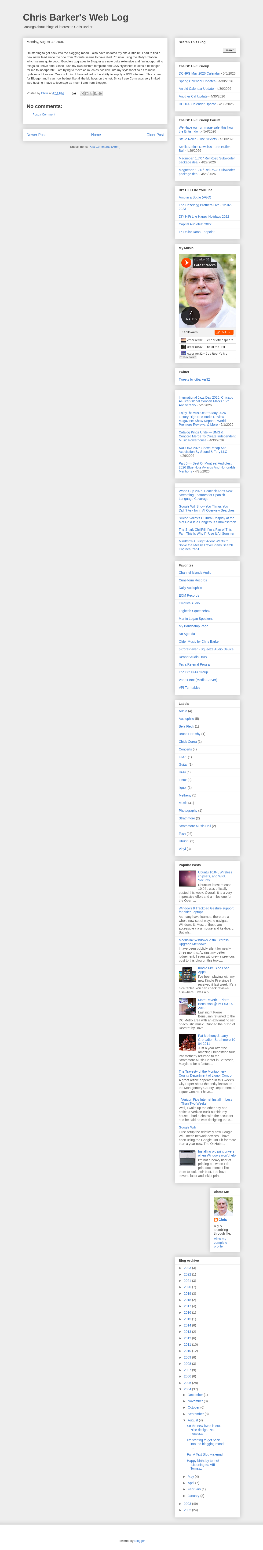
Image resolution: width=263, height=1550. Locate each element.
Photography (188, 810)
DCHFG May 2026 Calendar (199, 73)
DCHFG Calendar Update (197, 104)
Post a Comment (44, 114)
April (191, 1483)
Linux (182, 780)
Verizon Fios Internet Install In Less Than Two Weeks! (206, 1101)
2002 (188, 1510)
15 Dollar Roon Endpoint (197, 232)
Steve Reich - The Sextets (198, 139)
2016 (188, 1312)
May (191, 1476)
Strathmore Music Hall (195, 826)
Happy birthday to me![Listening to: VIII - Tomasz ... (203, 1465)
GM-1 (183, 757)
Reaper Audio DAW (193, 657)
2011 (188, 1344)
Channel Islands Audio (195, 572)
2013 (188, 1332)
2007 (188, 1370)
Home (96, 135)
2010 (188, 1351)
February (195, 1489)
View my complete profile (220, 1242)
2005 (188, 1383)
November (196, 1401)
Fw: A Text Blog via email (205, 1454)
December (196, 1395)
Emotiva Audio (189, 603)
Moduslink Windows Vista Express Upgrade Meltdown (204, 942)
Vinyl (182, 849)
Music (183, 803)
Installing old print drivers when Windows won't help (217, 1153)
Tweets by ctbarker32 (194, 379)
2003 (188, 1504)
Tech (182, 834)
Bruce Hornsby (190, 734)
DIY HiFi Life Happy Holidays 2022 (204, 216)
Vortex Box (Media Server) (198, 680)
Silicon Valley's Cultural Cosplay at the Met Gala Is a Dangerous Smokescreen (207, 520)
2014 (188, 1325)
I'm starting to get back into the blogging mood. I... (206, 1444)
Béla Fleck (186, 726)
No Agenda (187, 634)
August (193, 1420)
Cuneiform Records (193, 580)
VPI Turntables (189, 687)
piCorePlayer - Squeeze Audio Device (206, 649)
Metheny (185, 795)
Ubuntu (184, 841)
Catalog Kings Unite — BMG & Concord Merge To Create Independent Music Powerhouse (207, 436)
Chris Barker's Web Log (75, 17)
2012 (188, 1338)
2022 (188, 1274)
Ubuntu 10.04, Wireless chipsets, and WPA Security (215, 876)
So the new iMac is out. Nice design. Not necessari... (204, 1430)
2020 (188, 1287)
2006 (188, 1376)
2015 (188, 1319)
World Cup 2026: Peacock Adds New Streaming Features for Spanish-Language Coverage (205, 495)
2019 (188, 1293)
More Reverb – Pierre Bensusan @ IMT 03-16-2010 (216, 1004)
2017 (188, 1306)
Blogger (139, 1541)
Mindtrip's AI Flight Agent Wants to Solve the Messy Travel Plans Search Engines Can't (206, 545)
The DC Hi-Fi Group (193, 672)
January (194, 1496)
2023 (188, 1268)
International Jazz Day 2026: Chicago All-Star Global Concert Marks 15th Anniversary (206, 401)
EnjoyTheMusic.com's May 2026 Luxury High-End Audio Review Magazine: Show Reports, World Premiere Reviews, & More (202, 418)
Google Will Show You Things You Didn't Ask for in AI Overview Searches (206, 508)
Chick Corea (188, 741)
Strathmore (187, 818)
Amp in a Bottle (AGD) (195, 197)
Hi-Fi (182, 772)
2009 (188, 1357)
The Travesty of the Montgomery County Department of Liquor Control (205, 1073)
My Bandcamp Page (193, 626)
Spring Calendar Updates (197, 81)
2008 (188, 1364)
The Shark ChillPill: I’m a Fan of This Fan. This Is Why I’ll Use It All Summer (206, 531)
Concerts (185, 749)
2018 (188, 1300)
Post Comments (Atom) (104, 146)
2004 (188, 1389)
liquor (183, 787)
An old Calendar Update (196, 88)
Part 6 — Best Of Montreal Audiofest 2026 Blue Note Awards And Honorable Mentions (207, 467)
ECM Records (189, 595)
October (194, 1407)
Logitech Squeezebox (194, 611)
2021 (188, 1281)
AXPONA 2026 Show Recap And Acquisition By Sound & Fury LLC (203, 450)
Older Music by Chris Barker (199, 641)
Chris (223, 1220)
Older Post (155, 135)
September (196, 1414)
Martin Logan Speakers (196, 618)
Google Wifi (187, 1127)
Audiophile (186, 719)
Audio (183, 711)
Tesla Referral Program (195, 664)
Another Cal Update (193, 96)
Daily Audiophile (190, 588)
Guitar (183, 764)
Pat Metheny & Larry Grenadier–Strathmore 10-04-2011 (217, 1039)
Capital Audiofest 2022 (195, 224)
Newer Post (36, 135)
